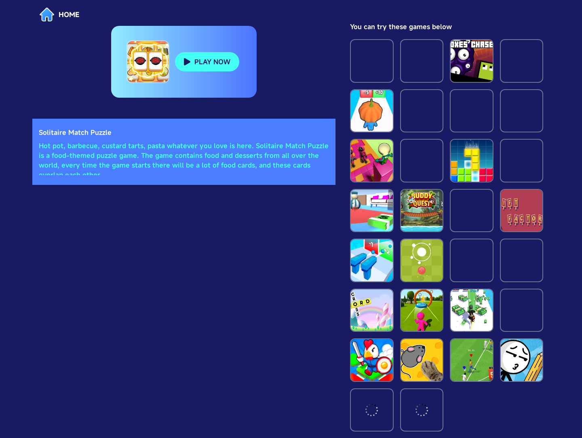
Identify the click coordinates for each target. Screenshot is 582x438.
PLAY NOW (212, 61)
